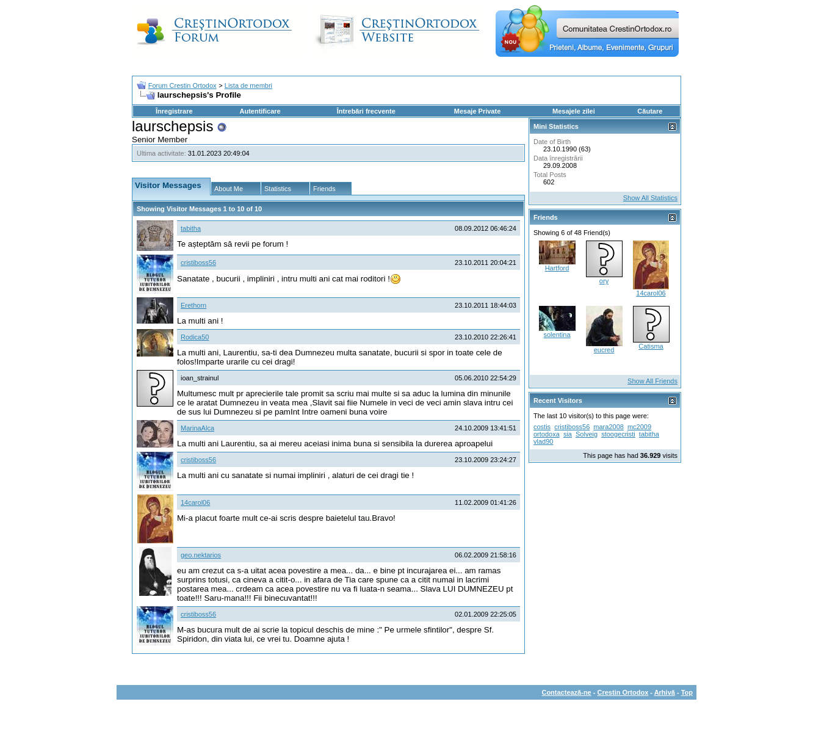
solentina (556, 334)
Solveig (587, 434)
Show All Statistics (650, 197)
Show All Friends (652, 381)
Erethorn (193, 305)
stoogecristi (618, 434)
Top (687, 692)
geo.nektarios (201, 555)
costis (542, 426)
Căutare (649, 111)
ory (604, 281)
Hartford (557, 268)
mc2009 (639, 426)
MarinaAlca (197, 428)
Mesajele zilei (573, 111)
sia (567, 434)
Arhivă (664, 692)
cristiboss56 (198, 262)
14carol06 (195, 502)
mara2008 (608, 426)
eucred (604, 349)
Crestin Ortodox (623, 692)
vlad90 (543, 441)
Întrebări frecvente (366, 111)
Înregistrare (174, 111)
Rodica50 (195, 337)
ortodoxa (546, 434)
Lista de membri (248, 85)
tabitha (191, 228)
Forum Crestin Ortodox (182, 85)
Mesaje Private (477, 111)
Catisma (650, 346)
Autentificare (259, 111)
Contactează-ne (566, 692)
